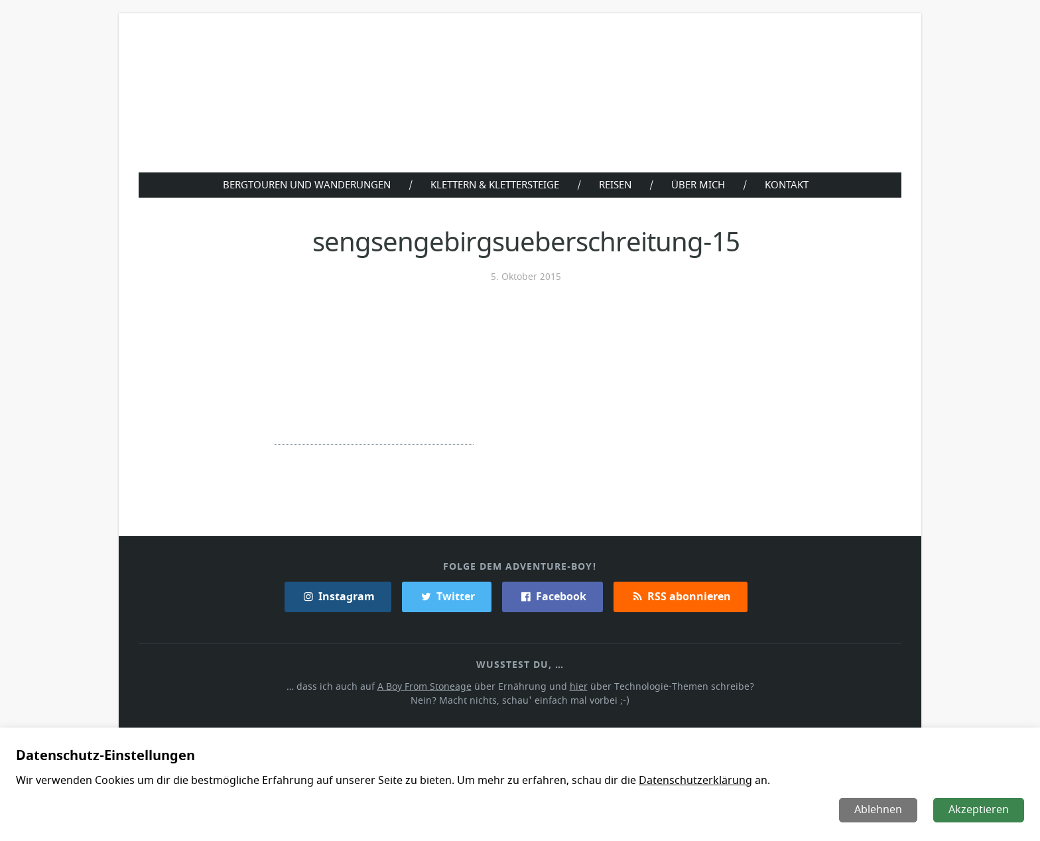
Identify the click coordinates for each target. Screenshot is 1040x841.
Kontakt (789, 184)
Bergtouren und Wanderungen (303, 184)
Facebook (552, 595)
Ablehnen (879, 810)
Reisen (617, 184)
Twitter (447, 595)
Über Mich (701, 184)
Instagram (338, 595)
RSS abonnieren (680, 595)
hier (577, 685)
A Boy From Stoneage (428, 685)
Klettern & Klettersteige (494, 184)
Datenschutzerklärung (686, 780)
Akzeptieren (979, 810)
